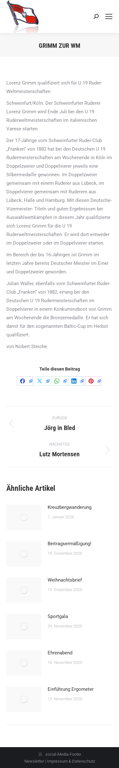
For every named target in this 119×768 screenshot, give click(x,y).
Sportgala (58, 616)
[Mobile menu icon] (109, 16)
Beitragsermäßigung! (69, 543)
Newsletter (34, 761)
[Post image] (23, 517)
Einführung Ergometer (71, 689)
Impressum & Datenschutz (71, 761)
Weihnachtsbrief (65, 580)
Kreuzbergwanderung (69, 507)
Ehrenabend (60, 653)
